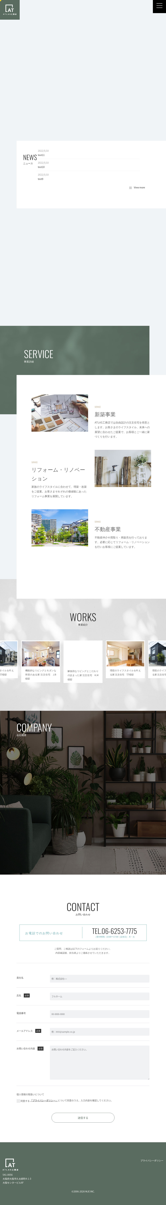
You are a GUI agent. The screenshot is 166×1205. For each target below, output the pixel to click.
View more (137, 187)
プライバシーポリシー (151, 1160)
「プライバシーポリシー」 (47, 1100)
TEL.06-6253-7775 (114, 930)
